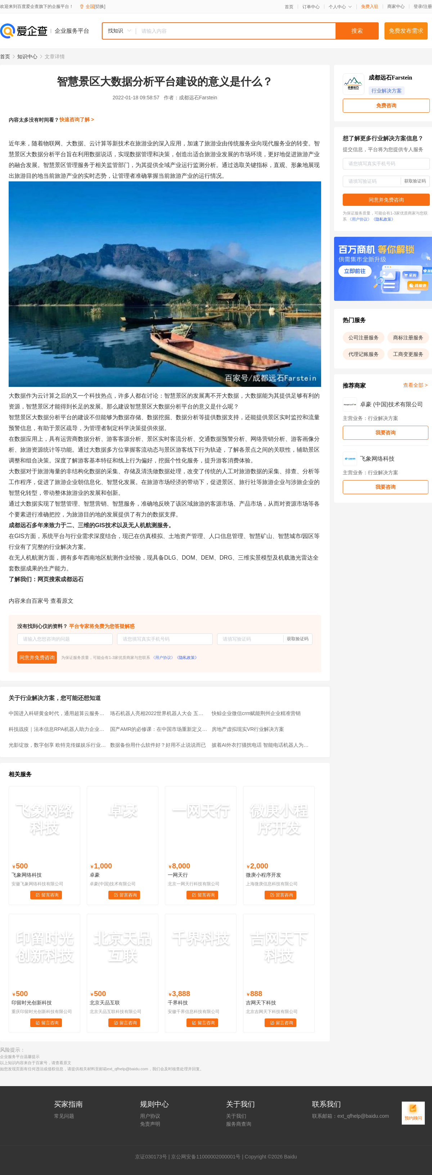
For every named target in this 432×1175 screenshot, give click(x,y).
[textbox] (257, 31)
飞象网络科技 (27, 875)
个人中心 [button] (340, 6)
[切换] (99, 6)
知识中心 (27, 56)
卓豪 (95, 875)
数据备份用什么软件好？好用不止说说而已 (158, 745)
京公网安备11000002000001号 (205, 1157)
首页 (289, 7)
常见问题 (64, 1116)
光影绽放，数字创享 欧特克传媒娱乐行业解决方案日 (57, 745)
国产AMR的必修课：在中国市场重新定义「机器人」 (158, 729)
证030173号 (153, 1157)
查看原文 (61, 601)
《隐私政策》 (187, 657)
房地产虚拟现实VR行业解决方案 (248, 729)
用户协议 (150, 1116)
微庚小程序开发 (263, 875)
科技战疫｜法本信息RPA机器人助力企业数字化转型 (57, 729)
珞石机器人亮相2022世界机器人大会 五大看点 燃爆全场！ (158, 713)
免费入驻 (369, 6)
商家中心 (396, 6)
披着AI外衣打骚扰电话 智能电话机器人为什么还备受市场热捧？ (260, 745)
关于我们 (236, 1116)
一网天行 (178, 875)
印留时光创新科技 (32, 1002)
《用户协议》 (163, 657)
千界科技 (178, 1002)
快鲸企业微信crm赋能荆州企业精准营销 (256, 713)
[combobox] (240, 31)
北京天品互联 (105, 1002)
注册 (427, 6)
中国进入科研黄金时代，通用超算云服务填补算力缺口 (57, 713)
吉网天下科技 (261, 1002)
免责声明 (150, 1124)
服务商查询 (238, 1124)
